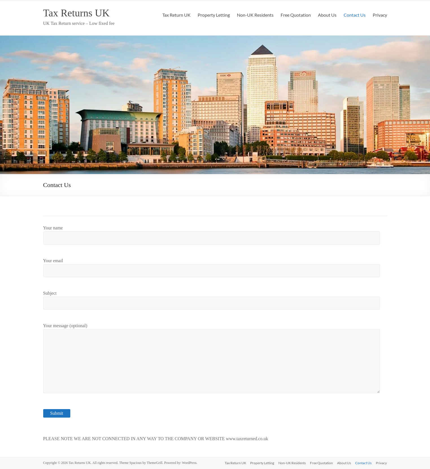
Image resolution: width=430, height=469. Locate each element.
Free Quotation (296, 15)
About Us (327, 15)
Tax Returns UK (76, 13)
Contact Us (355, 15)
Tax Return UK (176, 15)
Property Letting (214, 15)
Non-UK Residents (255, 15)
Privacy (380, 15)
